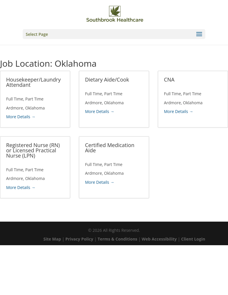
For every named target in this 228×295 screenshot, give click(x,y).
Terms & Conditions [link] (117, 239)
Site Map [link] (52, 239)
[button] (114, 34)
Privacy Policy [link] (79, 239)
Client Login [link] (193, 239)
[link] (114, 13)
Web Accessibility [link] (159, 239)
